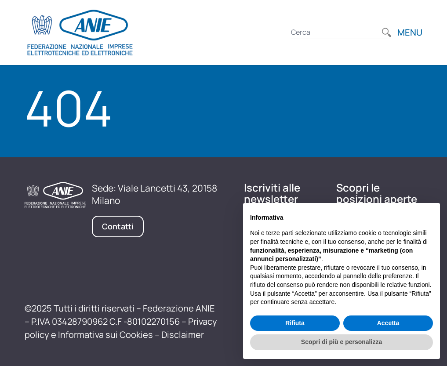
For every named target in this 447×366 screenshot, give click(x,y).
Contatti (118, 226)
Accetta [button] (388, 322)
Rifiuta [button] (295, 322)
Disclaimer (182, 335)
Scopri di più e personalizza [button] (341, 341)
